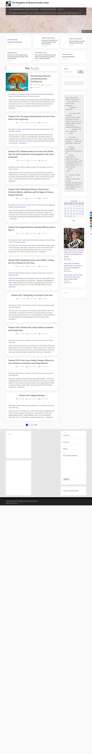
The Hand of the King (12, 39)
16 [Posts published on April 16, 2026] (74, 211)
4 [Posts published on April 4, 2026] (79, 206)
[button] (91, 213)
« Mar (73, 220)
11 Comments (44, 334)
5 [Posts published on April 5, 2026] (82, 206)
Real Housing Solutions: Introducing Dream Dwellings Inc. (41, 79)
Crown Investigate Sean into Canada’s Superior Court (23, 9)
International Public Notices (48, 9)
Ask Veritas (81, 71)
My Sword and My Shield (68, 56)
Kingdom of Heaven (12, 52)
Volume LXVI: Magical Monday (32, 395)
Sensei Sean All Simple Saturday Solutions (33, 240)
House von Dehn (47, 85)
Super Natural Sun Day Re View (30, 129)
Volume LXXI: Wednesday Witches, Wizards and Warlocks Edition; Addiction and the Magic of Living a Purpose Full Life (31, 192)
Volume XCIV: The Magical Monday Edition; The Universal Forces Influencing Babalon (73, 265)
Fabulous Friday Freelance (48, 37)
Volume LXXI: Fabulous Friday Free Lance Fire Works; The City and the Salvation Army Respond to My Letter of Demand (31, 154)
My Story (60, 9)
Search (66, 69)
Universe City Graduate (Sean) (14, 42)
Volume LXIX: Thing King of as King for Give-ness (32, 295)
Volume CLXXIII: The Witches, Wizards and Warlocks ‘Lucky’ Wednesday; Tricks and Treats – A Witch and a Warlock (45, 56)
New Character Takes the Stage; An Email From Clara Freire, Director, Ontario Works (73, 277)
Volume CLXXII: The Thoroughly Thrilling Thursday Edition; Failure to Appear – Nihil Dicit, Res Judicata (17, 56)
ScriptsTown (21, 503)
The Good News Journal (41, 52)
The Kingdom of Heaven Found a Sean (30, 2)
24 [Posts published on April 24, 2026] (77, 213)
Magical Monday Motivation (29, 405)
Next (35, 425)
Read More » (12, 108)
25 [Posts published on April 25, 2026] (80, 213)
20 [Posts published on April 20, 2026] (65, 213)
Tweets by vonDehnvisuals (70, 491)
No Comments (36, 88)
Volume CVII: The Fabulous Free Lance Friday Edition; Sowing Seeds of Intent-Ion (49, 42)
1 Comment (44, 160)
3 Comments (43, 233)
